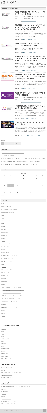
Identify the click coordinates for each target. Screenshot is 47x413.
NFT (3, 217)
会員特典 (4, 278)
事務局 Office (5, 353)
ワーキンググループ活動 (7, 269)
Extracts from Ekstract (6, 206)
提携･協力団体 (5, 356)
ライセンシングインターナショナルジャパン (10, 3)
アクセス (4, 351)
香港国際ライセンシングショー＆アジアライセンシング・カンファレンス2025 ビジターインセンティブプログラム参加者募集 (30, 27)
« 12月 (2, 195)
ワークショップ (5, 272)
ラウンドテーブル (6, 264)
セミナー (24, 118)
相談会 (3, 310)
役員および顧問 (5, 338)
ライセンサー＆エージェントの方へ (9, 401)
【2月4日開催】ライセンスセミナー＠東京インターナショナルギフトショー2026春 (19, 164)
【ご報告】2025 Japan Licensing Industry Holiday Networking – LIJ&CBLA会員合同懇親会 (21, 161)
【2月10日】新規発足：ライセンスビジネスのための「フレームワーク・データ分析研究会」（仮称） (23, 158)
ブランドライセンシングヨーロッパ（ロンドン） (13, 290)
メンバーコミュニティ (7, 358)
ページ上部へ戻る (44, 410)
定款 (3, 341)
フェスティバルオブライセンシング (9, 255)
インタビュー (5, 235)
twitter (38, 2)
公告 (3, 346)
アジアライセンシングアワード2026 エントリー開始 (13, 153)
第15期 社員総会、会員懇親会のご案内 (10, 155)
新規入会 (4, 304)
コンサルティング (6, 243)
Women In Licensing (6, 220)
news (3, 215)
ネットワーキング (6, 252)
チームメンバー (5, 370)
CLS (3, 203)
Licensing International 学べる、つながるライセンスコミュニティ (16, 386)
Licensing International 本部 (8, 212)
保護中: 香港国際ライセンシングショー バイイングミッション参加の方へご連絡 (30, 44)
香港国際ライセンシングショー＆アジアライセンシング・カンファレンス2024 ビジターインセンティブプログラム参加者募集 (30, 58)
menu (44, 1)
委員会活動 (4, 281)
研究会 (3, 313)
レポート (4, 267)
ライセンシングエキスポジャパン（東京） (12, 292)
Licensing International (7, 367)
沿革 (3, 333)
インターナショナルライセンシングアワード (11, 372)
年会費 (3, 396)
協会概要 (4, 329)
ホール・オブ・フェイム (7, 261)
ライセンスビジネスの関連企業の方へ (10, 403)
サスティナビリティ (6, 246)
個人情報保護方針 (6, 348)
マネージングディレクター (7, 377)
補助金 (3, 316)
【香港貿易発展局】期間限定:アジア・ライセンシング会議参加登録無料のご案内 (30, 107)
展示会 (3, 284)
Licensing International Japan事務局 (9, 209)
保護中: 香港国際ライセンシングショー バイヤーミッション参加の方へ (30, 13)
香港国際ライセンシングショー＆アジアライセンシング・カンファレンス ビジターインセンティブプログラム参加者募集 (30, 77)
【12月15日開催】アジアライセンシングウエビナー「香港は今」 (30, 123)
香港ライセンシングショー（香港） (29, 39)
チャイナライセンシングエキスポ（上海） (12, 287)
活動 (3, 331)
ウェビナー (24, 135)
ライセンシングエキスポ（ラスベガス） (11, 298)
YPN (3, 223)
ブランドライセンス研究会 (7, 258)
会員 (3, 336)
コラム (3, 241)
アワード (4, 229)
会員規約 (4, 343)
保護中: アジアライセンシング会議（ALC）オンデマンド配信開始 (30, 94)
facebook (40, 2)
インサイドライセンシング (7, 232)
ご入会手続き (5, 391)
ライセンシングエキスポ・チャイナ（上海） (12, 295)
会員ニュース (5, 275)
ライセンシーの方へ (6, 398)
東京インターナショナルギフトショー (10, 307)
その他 (3, 226)
